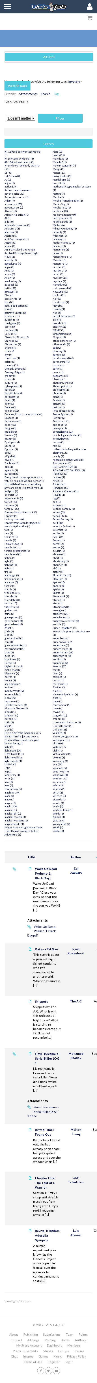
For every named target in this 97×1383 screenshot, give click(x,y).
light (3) (8, 746)
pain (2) (57, 347)
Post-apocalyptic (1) (64, 410)
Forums (79, 1351)
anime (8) (9, 246)
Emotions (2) (11, 463)
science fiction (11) (64, 526)
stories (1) (59, 599)
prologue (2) (60, 428)
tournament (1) (61, 704)
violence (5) (60, 746)
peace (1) (58, 372)
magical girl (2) (12, 813)
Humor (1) (10, 680)
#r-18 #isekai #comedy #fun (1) (22, 165)
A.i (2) (7, 179)
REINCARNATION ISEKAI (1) (69, 470)
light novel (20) (13, 750)
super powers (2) (63, 641)
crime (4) (9, 379)
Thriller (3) (59, 687)
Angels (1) (10, 242)
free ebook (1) (12, 592)
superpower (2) (62, 655)
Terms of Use (33, 1362)
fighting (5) (10, 564)
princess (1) (60, 424)
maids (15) (59, 155)
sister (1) (58, 571)
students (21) (61, 613)
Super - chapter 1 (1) (64, 627)
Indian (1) (9, 687)
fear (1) (8, 533)
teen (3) (57, 673)
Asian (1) (9, 277)
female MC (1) (12, 547)
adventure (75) (13, 204)
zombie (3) (59, 830)
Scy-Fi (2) (58, 536)
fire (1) (8, 571)
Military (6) (59, 225)
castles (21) (11, 330)
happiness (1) (12, 659)
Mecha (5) (59, 197)
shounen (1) (60, 564)
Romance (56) (61, 487)
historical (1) (11, 673)
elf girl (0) (9, 456)
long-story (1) (12, 774)
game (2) (9, 613)
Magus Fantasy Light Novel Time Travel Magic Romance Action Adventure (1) (23, 831)
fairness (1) (11, 505)
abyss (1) (9, 183)
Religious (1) (60, 473)
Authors (80, 1340)
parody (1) (59, 365)
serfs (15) (58, 543)
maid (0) (57, 151)
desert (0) (10, 424)
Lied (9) (8, 729)
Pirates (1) (59, 400)
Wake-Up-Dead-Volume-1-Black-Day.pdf (42, 931)
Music (58, 1356)
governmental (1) (14, 648)
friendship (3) (12, 599)
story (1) (58, 603)
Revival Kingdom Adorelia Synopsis (47, 1235)
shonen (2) (59, 554)
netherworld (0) (62, 288)
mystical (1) (59, 281)
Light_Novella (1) (14, 753)
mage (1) (9, 799)
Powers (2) (59, 417)
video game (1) (61, 740)
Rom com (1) (60, 484)
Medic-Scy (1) (61, 204)
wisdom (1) (59, 788)
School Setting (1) (63, 519)
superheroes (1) (62, 648)
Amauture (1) (12, 228)
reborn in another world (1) (68, 459)
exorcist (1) (11, 494)
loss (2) (8, 782)
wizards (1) (59, 799)
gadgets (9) (10, 610)
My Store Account (29, 1345)
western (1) (60, 782)
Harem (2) (10, 662)
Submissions (51, 1334)
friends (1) (10, 596)
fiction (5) (9, 557)
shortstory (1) (61, 561)
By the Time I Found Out (44, 1132)
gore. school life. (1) (15, 645)
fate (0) (8, 529)
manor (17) (59, 172)
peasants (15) (61, 375)
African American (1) (16, 214)
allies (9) (9, 221)
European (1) (11, 473)
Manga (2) (58, 169)
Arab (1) (9, 270)
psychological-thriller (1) (67, 435)
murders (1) (60, 270)
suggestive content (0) (66, 620)
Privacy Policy (76, 1356)
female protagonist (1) (17, 550)
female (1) (10, 540)
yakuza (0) (59, 820)
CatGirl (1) (10, 333)
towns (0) (58, 711)
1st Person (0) (12, 176)
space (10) (59, 582)
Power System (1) (63, 414)
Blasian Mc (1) (12, 298)
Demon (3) (10, 407)
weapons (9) (60, 767)
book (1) (8, 309)
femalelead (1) (12, 554)
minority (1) (59, 232)
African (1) (10, 211)
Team (69, 1334)
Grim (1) (9, 652)
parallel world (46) (63, 358)
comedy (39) (11, 365)
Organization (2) (62, 333)
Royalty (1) (59, 494)
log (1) (7, 771)
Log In (69, 1362)
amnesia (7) (11, 232)
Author (76, 857)
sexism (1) (59, 550)
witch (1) (58, 792)
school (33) (59, 512)
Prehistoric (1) (61, 421)
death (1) (9, 400)
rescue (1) (59, 477)
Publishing (30, 1334)
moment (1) (59, 246)
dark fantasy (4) (13, 393)
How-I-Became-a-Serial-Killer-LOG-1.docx (43, 1111)
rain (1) (57, 445)
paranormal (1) (61, 361)
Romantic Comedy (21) (66, 491)
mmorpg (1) (59, 239)
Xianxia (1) (59, 816)
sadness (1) (60, 505)
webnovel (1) (60, 774)
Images (28, 1356)
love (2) (8, 785)
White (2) (58, 785)
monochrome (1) (62, 256)
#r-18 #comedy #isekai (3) (19, 158)
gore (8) (8, 641)
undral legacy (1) (62, 725)
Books (65, 1340)
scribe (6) (58, 533)
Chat (14, 1356)
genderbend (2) (13, 624)
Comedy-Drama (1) (15, 368)
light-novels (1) (13, 761)
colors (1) (9, 361)
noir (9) (57, 298)
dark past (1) (11, 396)
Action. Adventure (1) (17, 197)
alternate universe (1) (17, 225)
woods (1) (58, 803)
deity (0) (9, 403)
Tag (56, 94)
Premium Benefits (25, 1351)
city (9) (8, 354)
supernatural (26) (63, 652)
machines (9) (11, 792)
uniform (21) (60, 729)
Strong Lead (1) (61, 606)
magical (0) (10, 809)
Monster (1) (60, 260)
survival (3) (59, 659)
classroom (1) (12, 358)
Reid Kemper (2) (62, 463)
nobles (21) (59, 295)
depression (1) (13, 421)
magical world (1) (14, 824)
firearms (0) (11, 582)
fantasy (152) (11, 508)
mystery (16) (60, 277)
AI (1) (7, 218)
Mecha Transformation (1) (68, 200)
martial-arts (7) (61, 179)
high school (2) (12, 669)
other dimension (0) (64, 340)
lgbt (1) (8, 725)
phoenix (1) (59, 393)
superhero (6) (61, 645)
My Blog (50, 1340)
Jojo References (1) (15, 704)
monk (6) (58, 253)
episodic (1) (11, 470)
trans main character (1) (67, 722)
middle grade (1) (62, 221)
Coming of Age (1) (14, 372)
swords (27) (60, 666)
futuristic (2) (11, 606)
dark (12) (9, 389)
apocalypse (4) (12, 263)
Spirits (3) (58, 589)
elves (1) (9, 459)
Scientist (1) (60, 529)
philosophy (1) (61, 389)
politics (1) (59, 407)
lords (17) (9, 778)
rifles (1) (58, 480)
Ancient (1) (10, 235)
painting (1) (59, 351)
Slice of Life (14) (62, 575)
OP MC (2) (58, 330)
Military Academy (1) (65, 228)
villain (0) (58, 743)
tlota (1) (57, 697)
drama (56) (10, 431)
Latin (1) (9, 722)
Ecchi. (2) (9, 445)
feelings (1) (11, 536)
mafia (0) (9, 795)
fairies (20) (10, 501)
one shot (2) (60, 323)
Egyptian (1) (11, 449)
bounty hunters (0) (15, 312)
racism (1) (58, 442)
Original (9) (59, 337)
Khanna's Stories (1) (16, 708)
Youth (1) (58, 827)
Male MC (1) (60, 162)
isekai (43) (10, 697)
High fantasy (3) (13, 666)
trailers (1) (59, 718)
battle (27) (10, 288)
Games (43, 1356)
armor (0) (9, 274)
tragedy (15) (60, 715)
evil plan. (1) (11, 491)
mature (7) (59, 193)
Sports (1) (58, 592)
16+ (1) (8, 172)
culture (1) (10, 382)
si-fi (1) (57, 568)
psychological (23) (63, 431)
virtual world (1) (62, 753)
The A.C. (76, 1001)
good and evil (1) (13, 638)
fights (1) (9, 568)
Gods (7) (9, 634)
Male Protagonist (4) (64, 165)
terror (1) (58, 680)
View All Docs (17, 86)
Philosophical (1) (62, 386)
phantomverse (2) (63, 382)
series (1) (58, 547)
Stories (48, 1351)
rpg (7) (56, 498)
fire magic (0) (11, 575)
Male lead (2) (60, 158)
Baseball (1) (11, 284)
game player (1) (13, 617)
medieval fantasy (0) (64, 214)
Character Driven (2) (16, 337)
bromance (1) (12, 316)
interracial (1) (12, 694)
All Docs (49, 57)
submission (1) (61, 617)
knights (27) (11, 715)
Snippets (41, 1001)
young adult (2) (61, 824)
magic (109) (10, 806)
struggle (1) (59, 610)
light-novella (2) (13, 757)
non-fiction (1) (61, 302)
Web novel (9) (61, 771)
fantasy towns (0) (14, 519)
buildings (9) (11, 319)
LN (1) (7, 767)
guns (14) (9, 655)
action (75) (10, 186)
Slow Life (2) (60, 578)
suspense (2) (60, 662)
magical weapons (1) (16, 820)
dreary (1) (10, 438)
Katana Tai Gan (46, 949)
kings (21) (10, 711)
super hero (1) (61, 638)
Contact (16, 1340)
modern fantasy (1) (64, 242)
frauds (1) (10, 589)
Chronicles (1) (12, 344)
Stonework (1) (61, 596)
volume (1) (59, 757)
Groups (63, 1351)
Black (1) (9, 295)
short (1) (58, 557)
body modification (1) (16, 305)
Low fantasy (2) (13, 788)
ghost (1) (9, 627)
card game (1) (12, 323)
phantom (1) (60, 379)
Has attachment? (16, 101)
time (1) (57, 690)
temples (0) (59, 676)
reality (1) (58, 456)
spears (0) (59, 585)
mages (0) (10, 803)
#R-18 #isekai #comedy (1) (19, 162)
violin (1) (58, 750)
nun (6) (57, 312)
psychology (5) (61, 438)
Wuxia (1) (58, 813)
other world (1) (61, 344)
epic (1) (8, 466)
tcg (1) (56, 669)
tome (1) (57, 701)
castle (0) (9, 326)
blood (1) (9, 302)
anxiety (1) (10, 260)
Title (31, 857)
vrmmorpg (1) (60, 761)
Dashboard (54, 1345)
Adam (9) (9, 200)
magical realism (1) (15, 816)
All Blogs (33, 1340)
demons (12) (11, 410)
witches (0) (59, 795)
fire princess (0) (13, 578)
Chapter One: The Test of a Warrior (45, 1182)
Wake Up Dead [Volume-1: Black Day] (46, 873)
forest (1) (9, 585)
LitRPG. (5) (10, 764)
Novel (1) (58, 305)
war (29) (57, 764)
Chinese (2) (11, 340)
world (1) (58, 806)
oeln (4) (57, 319)
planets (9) (59, 403)
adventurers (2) (13, 207)
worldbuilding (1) (63, 809)
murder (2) (59, 267)
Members (74, 1345)
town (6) (57, 708)
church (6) (10, 347)
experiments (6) (13, 498)
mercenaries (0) (62, 218)
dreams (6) (10, 435)
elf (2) (7, 452)
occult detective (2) (64, 316)
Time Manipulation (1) (65, 694)
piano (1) (58, 396)
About (13, 1334)
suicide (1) (59, 624)
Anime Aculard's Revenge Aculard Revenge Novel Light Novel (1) (21, 253)
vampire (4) (59, 732)
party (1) (58, 368)
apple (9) (9, 267)
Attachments (28, 94)
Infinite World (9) (14, 690)
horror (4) (10, 676)
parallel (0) (59, 354)
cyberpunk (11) (13, 386)
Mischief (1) (60, 235)
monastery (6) (61, 249)
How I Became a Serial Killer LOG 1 (47, 1058)
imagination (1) (13, 683)
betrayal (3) (11, 291)
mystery (74, 81)
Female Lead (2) (13, 543)
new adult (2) (60, 291)
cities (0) (9, 351)
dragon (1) (10, 428)
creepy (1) (10, 375)
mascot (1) (59, 183)
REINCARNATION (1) (65, 466)
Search (45, 94)
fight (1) (8, 561)
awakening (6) (12, 281)
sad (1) (57, 501)
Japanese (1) (11, 701)
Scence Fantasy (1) (64, 508)
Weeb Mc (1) (60, 778)
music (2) (58, 274)
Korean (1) (10, 718)
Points (83, 1334)
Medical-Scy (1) (62, 207)
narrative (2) (60, 284)
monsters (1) (60, 263)
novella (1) (59, 309)
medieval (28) (61, 211)
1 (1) (6, 169)
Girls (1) (9, 631)
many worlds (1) (62, 176)
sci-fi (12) (58, 522)
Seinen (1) (59, 540)
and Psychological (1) (16, 239)
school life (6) (60, 515)
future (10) (10, 603)
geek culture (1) (13, 620)
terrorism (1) (60, 683)
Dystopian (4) (12, 442)
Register (53, 1362)
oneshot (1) (59, 326)
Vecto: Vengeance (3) (65, 736)
